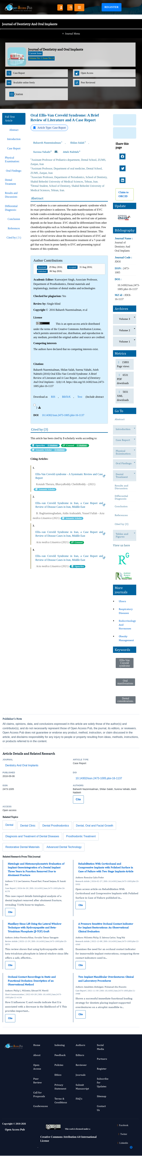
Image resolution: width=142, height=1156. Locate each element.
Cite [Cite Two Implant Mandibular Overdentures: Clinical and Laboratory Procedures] (80, 1014)
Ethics (57, 1074)
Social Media (100, 1046)
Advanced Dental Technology (64, 847)
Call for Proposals (39, 1094)
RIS (53, 396)
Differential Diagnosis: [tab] (11, 208)
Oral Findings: (125, 463)
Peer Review (37, 1080)
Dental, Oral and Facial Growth (94, 825)
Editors (80, 1055)
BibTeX (66, 396)
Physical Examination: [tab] (12, 159)
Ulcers (122, 601)
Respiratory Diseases (126, 610)
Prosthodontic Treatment (81, 836)
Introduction (125, 429)
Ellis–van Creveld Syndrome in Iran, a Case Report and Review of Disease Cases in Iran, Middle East (70, 505)
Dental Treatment (123, 476)
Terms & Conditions (60, 1100)
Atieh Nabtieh (71, 152)
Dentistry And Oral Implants (21, 765)
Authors (80, 1045)
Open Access (37, 1066)
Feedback (59, 1055)
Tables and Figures (122, 536)
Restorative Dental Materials (22, 847)
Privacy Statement (60, 1086)
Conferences (40, 1106)
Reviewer (81, 1065)
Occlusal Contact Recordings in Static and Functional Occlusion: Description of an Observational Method (32, 980)
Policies (58, 1065)
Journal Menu (71, 27)
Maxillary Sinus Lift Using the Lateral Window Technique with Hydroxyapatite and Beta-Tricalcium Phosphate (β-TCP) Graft (34, 927)
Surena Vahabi (42, 152)
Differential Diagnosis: (121, 497)
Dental (9, 824)
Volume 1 (124, 341)
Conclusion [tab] (14, 219)
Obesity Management (126, 638)
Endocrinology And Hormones (127, 624)
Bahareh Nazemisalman (47, 142)
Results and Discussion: (121, 487)
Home (36, 1045)
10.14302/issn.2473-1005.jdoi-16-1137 (63, 415)
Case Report (124, 440)
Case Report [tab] (14, 148)
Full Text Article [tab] (10, 118)
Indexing (59, 1045)
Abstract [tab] (13, 129)
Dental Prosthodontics (55, 825)
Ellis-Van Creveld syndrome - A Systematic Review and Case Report (70, 476)
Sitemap (101, 1096)
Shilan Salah (78, 142)
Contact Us (101, 1107)
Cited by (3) (121, 524)
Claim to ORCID (123, 194)
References (121, 515)
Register (112, 7)
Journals (81, 1074)
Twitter (122, 1134)
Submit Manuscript (82, 1086)
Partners (102, 1058)
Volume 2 (124, 330)
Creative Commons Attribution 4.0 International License (68, 1138)
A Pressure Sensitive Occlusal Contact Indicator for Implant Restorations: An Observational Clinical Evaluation (105, 927)
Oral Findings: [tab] (14, 170)
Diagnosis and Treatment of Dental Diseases (32, 836)
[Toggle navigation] (79, 7)
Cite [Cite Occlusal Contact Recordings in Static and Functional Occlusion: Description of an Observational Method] (10, 1018)
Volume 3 (124, 318)
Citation (16, 94)
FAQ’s (79, 1098)
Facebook (122, 1125)
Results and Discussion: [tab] (11, 195)
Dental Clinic (27, 825)
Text (79, 396)
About (36, 1055)
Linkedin (122, 1143)
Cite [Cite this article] (78, 799)
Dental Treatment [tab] (10, 181)
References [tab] (14, 228)
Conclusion (121, 506)
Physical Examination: (125, 453)
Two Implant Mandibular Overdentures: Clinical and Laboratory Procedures (106, 978)
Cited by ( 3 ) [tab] (14, 237)
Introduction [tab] (14, 139)
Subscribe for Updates (102, 1082)
